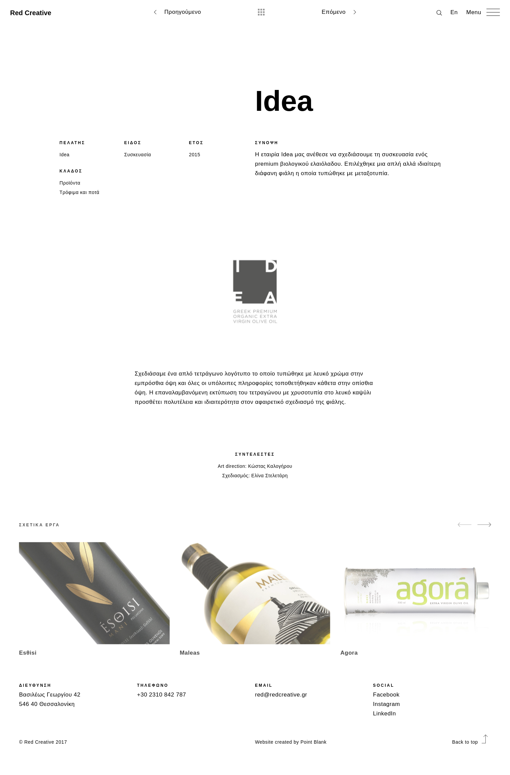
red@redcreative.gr (281, 694)
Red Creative (30, 13)
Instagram (386, 704)
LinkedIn (384, 713)
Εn (454, 12)
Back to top (469, 742)
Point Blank (313, 742)
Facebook (386, 694)
